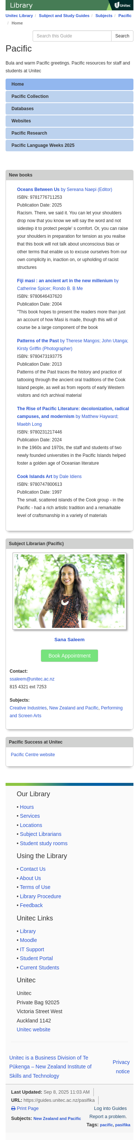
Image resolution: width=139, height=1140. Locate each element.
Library (28, 931)
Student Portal (36, 958)
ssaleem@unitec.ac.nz (32, 679)
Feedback (31, 905)
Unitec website (33, 1029)
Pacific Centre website (33, 754)
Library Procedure (40, 896)
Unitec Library (19, 15)
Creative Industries (28, 708)
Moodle (28, 940)
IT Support (32, 949)
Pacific (125, 15)
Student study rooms (43, 843)
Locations (31, 825)
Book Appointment (70, 656)
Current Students (39, 968)
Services (30, 816)
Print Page (25, 1108)
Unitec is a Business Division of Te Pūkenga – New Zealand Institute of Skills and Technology (50, 1067)
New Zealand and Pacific (74, 708)
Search (122, 36)
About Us (30, 878)
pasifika (122, 1125)
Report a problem (107, 1116)
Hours (27, 807)
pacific (106, 1125)
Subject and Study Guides (64, 15)
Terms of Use (35, 887)
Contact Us (33, 869)
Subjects (104, 15)
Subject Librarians (41, 834)
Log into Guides (110, 1108)
